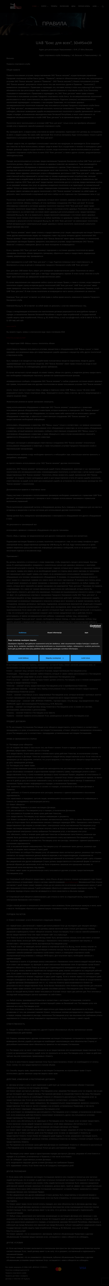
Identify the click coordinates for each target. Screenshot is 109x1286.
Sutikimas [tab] (22, 632)
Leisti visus (85, 658)
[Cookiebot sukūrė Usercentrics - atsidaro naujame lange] (91, 626)
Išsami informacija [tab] (54, 632)
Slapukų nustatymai (54, 658)
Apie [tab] (86, 632)
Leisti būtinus (23, 658)
